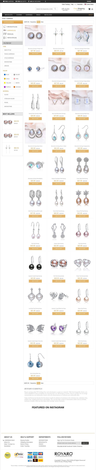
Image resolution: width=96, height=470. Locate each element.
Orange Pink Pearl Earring (82, 211)
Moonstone (8, 62)
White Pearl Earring (82, 341)
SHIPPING (8, 1)
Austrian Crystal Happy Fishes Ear (35, 341)
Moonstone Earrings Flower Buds (35, 81)
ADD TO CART (35, 53)
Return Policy (24, 444)
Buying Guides (25, 440)
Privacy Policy (68, 461)
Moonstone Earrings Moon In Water (58, 146)
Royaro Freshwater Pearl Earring (59, 178)
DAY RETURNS (34, 1)
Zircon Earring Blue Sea (35, 373)
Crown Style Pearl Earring (82, 178)
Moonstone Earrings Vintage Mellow (82, 81)
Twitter (75, 446)
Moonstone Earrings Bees (58, 48)
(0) (92, 9)
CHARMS (19, 15)
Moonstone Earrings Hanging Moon (82, 146)
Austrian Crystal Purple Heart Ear (59, 341)
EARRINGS (29, 15)
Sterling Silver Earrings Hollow (35, 113)
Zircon (6, 66)
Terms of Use (58, 461)
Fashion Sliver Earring (58, 243)
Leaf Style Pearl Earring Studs (35, 308)
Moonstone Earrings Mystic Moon (35, 146)
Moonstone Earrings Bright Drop (82, 113)
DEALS (91, 15)
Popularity (33, 22)
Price (38, 22)
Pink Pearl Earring (35, 243)
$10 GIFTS (21, 1)
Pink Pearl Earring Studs (59, 276)
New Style (7, 50)
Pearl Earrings (9, 54)
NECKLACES (48, 15)
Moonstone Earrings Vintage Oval (35, 48)
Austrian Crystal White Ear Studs (59, 308)
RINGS (38, 15)
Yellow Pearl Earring (82, 308)
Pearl (6, 102)
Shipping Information (27, 442)
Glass (6, 94)
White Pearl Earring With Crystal (35, 211)
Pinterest (79, 446)
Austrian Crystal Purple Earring (35, 276)
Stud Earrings (9, 58)
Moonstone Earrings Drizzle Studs (82, 48)
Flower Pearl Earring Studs (82, 276)
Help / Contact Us (9, 444)
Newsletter (80, 4)
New (42, 22)
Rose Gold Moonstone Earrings (58, 113)
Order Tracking (65, 4)
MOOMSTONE (43, 440)
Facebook (69, 446)
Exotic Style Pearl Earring (58, 211)
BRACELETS (8, 15)
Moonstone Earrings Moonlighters (35, 178)
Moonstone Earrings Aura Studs (58, 81)
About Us (7, 442)
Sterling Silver (9, 98)
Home (3, 18)
